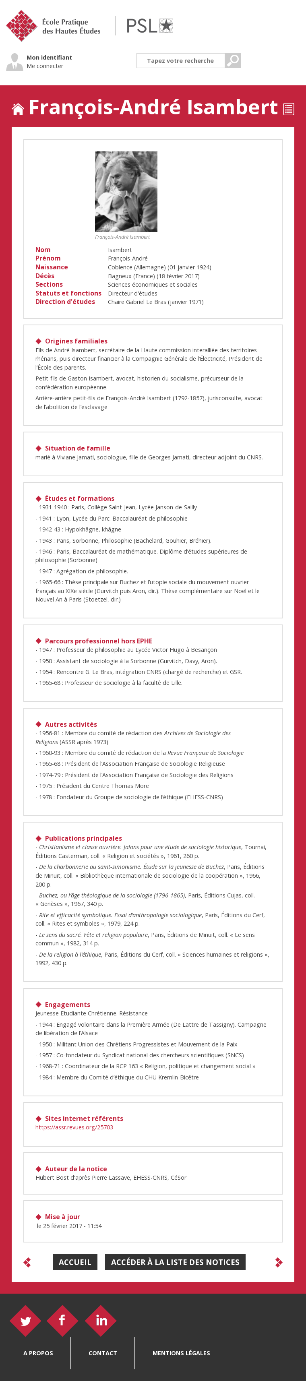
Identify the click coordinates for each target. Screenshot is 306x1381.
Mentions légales (181, 1353)
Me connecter (45, 66)
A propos (38, 1353)
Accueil (75, 1262)
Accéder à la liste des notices (175, 1262)
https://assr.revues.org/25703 (74, 1127)
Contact (103, 1353)
